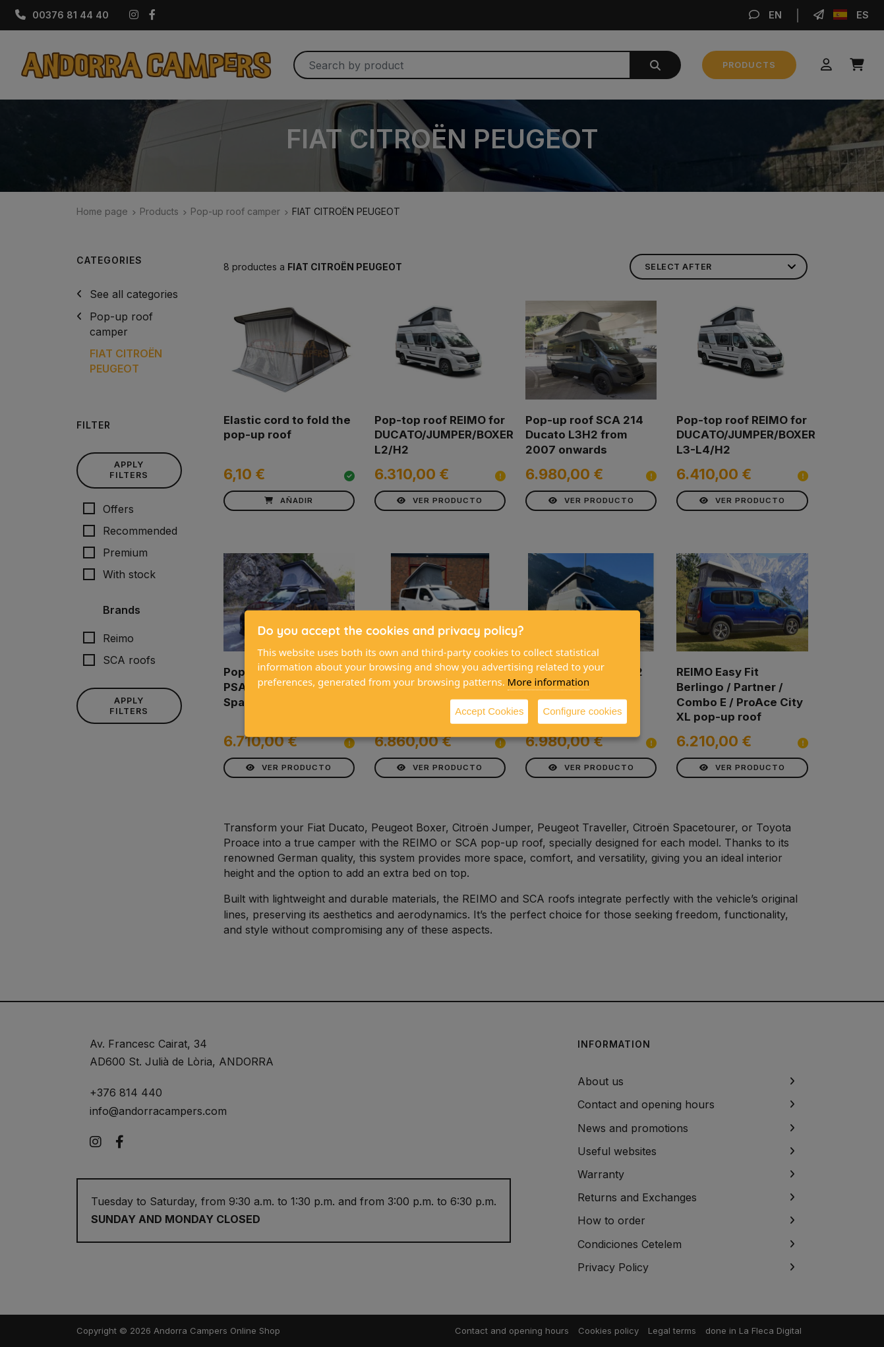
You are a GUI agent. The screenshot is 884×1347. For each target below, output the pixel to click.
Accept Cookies (489, 711)
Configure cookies (582, 711)
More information (549, 681)
